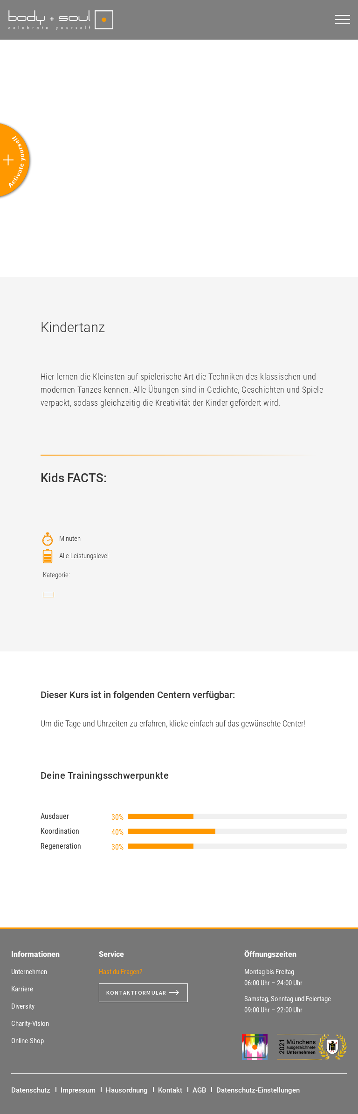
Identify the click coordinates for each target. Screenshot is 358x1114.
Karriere (22, 989)
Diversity (22, 1006)
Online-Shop (27, 1041)
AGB (199, 1090)
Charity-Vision (30, 1023)
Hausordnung (127, 1090)
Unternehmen (29, 972)
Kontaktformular (140, 993)
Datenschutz (30, 1090)
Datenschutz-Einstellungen (258, 1090)
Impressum (78, 1090)
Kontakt (170, 1090)
